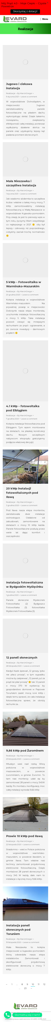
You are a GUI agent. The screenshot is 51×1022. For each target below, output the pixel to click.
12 (44, 984)
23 (25, 988)
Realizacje (10, 93)
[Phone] (7, 1015)
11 (38, 984)
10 (33, 984)
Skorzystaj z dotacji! (25, 11)
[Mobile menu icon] (44, 19)
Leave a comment (29, 97)
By (24, 93)
